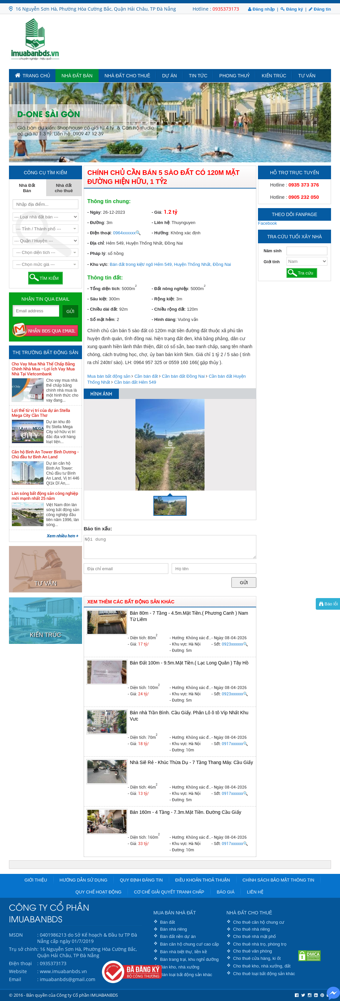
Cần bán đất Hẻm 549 (135, 382)
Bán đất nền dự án (178, 936)
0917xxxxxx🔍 (235, 743)
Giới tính (272, 262)
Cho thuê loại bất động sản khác (264, 973)
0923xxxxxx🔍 (235, 644)
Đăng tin (320, 9)
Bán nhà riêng (173, 929)
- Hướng (160, 232)
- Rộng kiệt (163, 298)
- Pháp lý (96, 253)
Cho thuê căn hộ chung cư (258, 922)
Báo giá (225, 891)
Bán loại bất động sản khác (186, 974)
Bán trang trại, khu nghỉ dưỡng (189, 959)
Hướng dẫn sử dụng (83, 880)
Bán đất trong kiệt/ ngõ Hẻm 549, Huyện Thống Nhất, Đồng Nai (170, 264)
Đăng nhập (261, 9)
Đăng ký (292, 9)
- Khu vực (97, 264)
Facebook (267, 223)
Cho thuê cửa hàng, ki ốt (257, 958)
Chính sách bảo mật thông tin (278, 880)
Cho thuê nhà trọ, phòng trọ (260, 944)
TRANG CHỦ (32, 75)
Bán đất (167, 922)
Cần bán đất (146, 376)
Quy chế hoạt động (98, 891)
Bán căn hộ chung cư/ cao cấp (189, 944)
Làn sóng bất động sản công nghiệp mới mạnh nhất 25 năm (45, 496)
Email (15, 979)
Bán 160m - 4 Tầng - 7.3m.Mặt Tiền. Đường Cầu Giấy (185, 812)
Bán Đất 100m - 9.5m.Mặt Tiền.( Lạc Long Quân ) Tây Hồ (189, 662)
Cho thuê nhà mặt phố (254, 936)
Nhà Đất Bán (77, 75)
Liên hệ (255, 891)
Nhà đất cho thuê (127, 75)
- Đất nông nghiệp (170, 288)
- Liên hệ (160, 222)
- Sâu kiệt (97, 298)
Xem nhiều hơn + (62, 535)
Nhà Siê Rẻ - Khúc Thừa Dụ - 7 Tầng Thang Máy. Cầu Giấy (191, 762)
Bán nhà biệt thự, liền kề (183, 951)
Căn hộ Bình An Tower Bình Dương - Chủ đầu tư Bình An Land (45, 454)
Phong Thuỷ (234, 75)
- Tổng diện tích (103, 288)
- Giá (156, 212)
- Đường (95, 222)
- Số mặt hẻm (100, 319)
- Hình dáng (164, 319)
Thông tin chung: (109, 201)
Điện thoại (20, 963)
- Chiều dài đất (102, 309)
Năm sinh (273, 251)
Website (18, 971)
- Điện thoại (99, 232)
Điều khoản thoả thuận (202, 880)
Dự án (169, 75)
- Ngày (94, 212)
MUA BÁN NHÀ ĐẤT (174, 912)
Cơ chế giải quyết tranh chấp (169, 891)
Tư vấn (306, 75)
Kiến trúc (274, 75)
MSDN (16, 935)
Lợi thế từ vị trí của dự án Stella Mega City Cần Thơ (41, 413)
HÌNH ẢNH (101, 394)
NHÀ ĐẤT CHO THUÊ (249, 912)
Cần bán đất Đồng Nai (183, 376)
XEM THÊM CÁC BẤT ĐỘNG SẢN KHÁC (130, 601)
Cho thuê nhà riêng (251, 929)
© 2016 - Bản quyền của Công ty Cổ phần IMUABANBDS (63, 995)
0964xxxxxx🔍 (127, 232)
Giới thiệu (36, 880)
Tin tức (198, 75)
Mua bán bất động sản (108, 376)
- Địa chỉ (95, 243)
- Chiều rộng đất (168, 309)
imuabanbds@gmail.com (67, 979)
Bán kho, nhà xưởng (179, 966)
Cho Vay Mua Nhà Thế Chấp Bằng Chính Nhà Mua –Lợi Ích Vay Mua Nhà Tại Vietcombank (43, 368)
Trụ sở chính (23, 949)
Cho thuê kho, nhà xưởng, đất (262, 965)
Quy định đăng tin (141, 880)
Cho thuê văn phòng (252, 951)
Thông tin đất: (105, 277)
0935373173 (225, 9)
